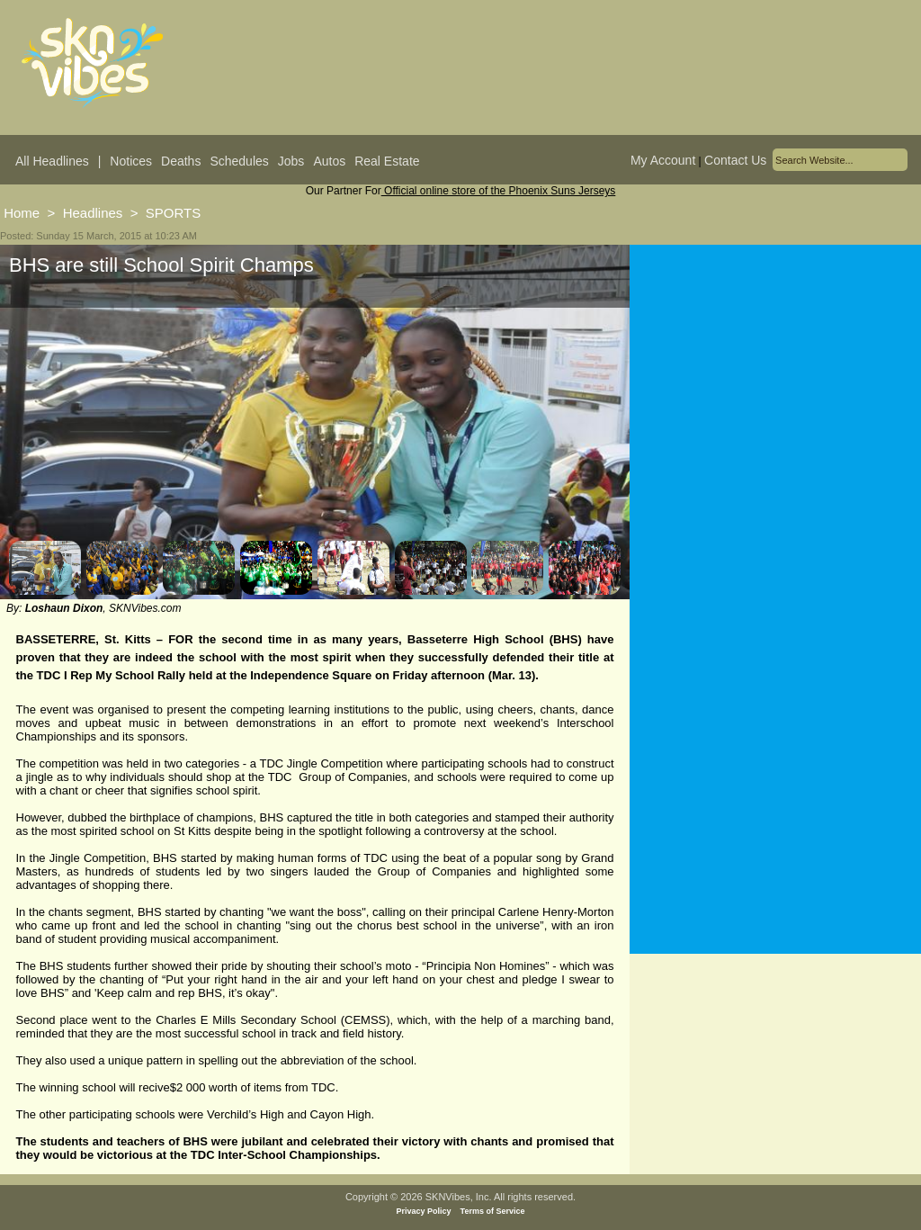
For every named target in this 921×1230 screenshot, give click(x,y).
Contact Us (735, 160)
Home (22, 212)
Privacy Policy (424, 1211)
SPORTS (173, 212)
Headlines (93, 212)
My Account (662, 160)
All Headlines (52, 161)
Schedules (239, 161)
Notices (131, 161)
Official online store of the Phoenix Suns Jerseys (498, 190)
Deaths (181, 161)
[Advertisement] (775, 422)
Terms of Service (492, 1211)
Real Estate (386, 161)
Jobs (291, 161)
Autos (329, 161)
